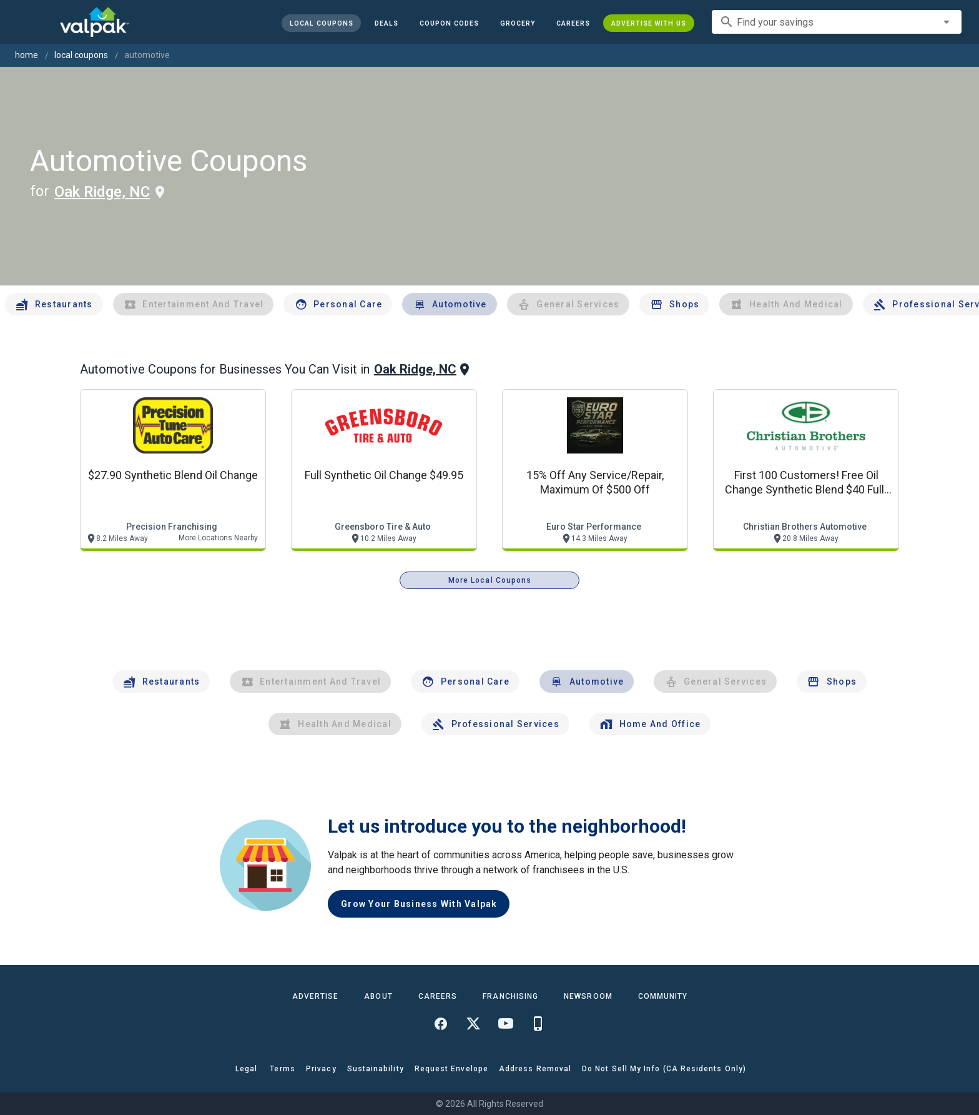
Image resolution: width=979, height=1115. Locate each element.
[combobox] (837, 22)
